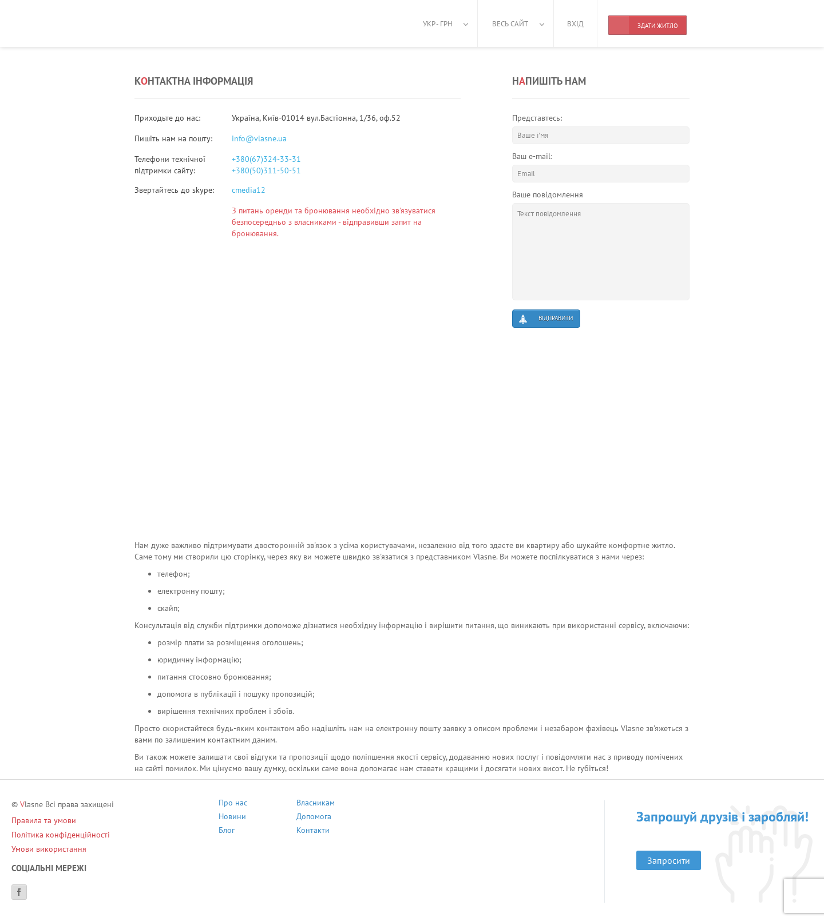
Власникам (315, 804)
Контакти (313, 831)
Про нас (233, 804)
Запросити (668, 860)
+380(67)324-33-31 (266, 159)
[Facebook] (19, 892)
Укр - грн (438, 24)
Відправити (545, 319)
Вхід (575, 24)
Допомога (313, 817)
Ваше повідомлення (547, 194)
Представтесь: (537, 118)
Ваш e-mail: (532, 156)
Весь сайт (510, 24)
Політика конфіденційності (60, 834)
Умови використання (48, 848)
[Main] (186, 23)
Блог (227, 831)
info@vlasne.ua (259, 138)
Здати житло (643, 25)
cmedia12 (249, 190)
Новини (232, 817)
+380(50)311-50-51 (266, 170)
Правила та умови (43, 820)
